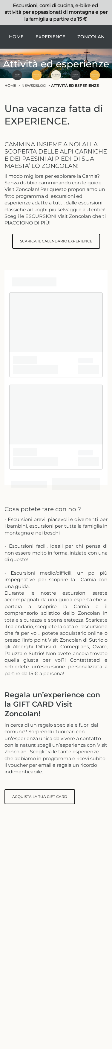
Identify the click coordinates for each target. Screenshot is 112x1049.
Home (16, 37)
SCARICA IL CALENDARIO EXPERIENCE (56, 241)
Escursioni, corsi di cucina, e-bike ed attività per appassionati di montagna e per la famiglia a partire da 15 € (56, 12)
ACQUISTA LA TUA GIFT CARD (39, 796)
